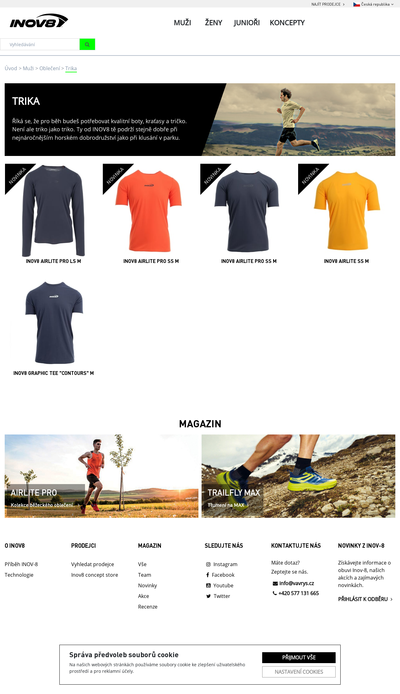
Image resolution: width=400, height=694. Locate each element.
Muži (28, 68)
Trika (71, 68)
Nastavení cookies (299, 671)
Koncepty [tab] (287, 22)
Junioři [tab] (247, 22)
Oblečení (49, 68)
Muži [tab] (182, 22)
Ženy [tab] (213, 22)
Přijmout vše (299, 657)
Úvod (11, 68)
